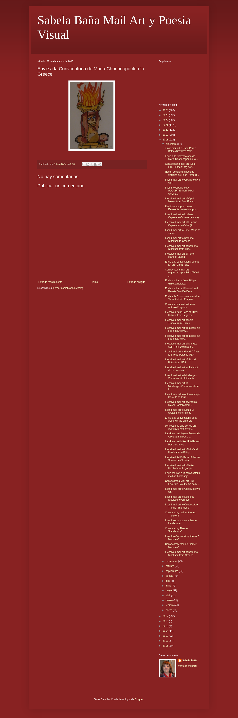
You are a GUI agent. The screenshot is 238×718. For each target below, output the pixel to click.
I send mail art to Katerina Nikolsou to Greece (179, 498)
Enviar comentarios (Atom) (68, 288)
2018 (166, 139)
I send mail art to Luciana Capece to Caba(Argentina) (182, 216)
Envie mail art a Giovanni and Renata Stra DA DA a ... (181, 290)
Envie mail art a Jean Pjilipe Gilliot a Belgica (180, 282)
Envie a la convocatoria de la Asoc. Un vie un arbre (181, 419)
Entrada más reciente (50, 282)
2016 (166, 621)
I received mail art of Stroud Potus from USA (180, 361)
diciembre (171, 144)
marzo (169, 600)
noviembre (172, 561)
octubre (170, 566)
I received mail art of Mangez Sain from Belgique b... (181, 345)
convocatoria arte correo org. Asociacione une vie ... (181, 427)
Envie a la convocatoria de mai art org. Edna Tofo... (182, 263)
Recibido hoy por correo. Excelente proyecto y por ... (181, 208)
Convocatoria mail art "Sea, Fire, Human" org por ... (180, 165)
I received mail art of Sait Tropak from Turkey (179, 321)
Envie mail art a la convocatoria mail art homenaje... (182, 474)
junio (169, 585)
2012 (166, 640)
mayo (169, 590)
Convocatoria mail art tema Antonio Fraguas (180, 306)
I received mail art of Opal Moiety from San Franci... (180, 200)
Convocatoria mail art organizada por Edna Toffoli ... (182, 272)
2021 (166, 125)
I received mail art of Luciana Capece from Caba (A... (181, 224)
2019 (166, 134)
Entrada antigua (136, 282)
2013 (166, 635)
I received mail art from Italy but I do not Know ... (182, 337)
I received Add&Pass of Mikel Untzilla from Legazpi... (181, 313)
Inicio (95, 282)
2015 (166, 626)
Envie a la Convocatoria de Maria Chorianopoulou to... (181, 158)
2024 (166, 110)
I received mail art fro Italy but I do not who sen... (182, 369)
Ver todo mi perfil (187, 665)
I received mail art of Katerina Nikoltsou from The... (181, 247)
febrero (170, 605)
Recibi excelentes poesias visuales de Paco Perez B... (182, 173)
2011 (166, 645)
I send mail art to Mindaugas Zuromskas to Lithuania (181, 377)
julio (168, 580)
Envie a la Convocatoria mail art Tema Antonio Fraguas (182, 298)
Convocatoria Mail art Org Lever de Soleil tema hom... (182, 482)
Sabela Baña (189, 660)
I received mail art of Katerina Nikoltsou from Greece (181, 553)
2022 (166, 120)
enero (169, 610)
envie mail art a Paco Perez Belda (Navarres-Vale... (180, 150)
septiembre (172, 571)
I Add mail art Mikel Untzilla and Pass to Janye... (182, 443)
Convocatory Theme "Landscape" (176, 530)
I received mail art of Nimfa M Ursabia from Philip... (181, 451)
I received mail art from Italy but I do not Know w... (182, 329)
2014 (166, 630)
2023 (166, 115)
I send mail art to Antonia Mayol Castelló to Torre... (182, 396)
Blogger (139, 699)
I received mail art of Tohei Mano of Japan (179, 255)
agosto (170, 575)
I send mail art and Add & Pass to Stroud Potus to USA (182, 353)
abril (168, 595)
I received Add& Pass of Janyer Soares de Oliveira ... (182, 459)
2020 (166, 129)
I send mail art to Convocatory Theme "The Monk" (181, 506)
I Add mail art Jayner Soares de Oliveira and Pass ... (182, 435)
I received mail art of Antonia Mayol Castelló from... (181, 403)
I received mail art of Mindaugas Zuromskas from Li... (182, 386)
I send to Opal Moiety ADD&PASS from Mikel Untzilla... (179, 190)
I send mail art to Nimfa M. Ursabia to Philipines (179, 411)
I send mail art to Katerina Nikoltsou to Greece (179, 239)
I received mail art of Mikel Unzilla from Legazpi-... (179, 467)
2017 (166, 616)
